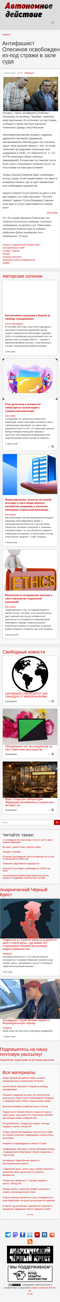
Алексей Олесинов (12, 257)
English (6, 263)
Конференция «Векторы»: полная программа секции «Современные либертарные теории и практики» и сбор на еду (29, 1152)
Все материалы (19, 1072)
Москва (6, 254)
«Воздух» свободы (12, 852)
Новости (6, 34)
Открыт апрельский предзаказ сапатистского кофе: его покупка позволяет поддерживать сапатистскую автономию (28, 1135)
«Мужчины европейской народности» (21, 863)
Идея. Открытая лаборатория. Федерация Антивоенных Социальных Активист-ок (29, 802)
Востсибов (10, 416)
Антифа (6, 251)
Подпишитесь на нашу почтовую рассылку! (23, 1052)
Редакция (29, 73)
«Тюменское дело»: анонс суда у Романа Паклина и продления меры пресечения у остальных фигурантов (28, 1172)
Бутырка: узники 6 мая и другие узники (22, 847)
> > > (30, 1214)
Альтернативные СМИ (13, 248)
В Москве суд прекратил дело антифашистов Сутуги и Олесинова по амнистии (28, 857)
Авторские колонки (22, 276)
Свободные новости (24, 651)
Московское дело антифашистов (19, 260)
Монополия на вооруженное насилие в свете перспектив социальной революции (28, 598)
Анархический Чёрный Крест (26, 244)
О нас (30, 1294)
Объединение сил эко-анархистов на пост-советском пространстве (28, 748)
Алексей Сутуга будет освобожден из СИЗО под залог (26, 869)
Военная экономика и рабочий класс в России (25, 1106)
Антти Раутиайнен (14, 324)
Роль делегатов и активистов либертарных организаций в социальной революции (23, 407)
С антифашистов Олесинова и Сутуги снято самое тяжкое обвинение (28, 841)
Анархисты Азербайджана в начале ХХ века (24, 1143)
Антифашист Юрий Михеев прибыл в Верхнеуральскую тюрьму (26, 1022)
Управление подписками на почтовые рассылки (27, 1060)
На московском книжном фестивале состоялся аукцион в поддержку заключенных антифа (26, 876)
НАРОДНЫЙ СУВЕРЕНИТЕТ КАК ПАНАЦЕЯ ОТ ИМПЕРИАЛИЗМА (26, 695)
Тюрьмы (15, 251)
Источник (52, 212)
